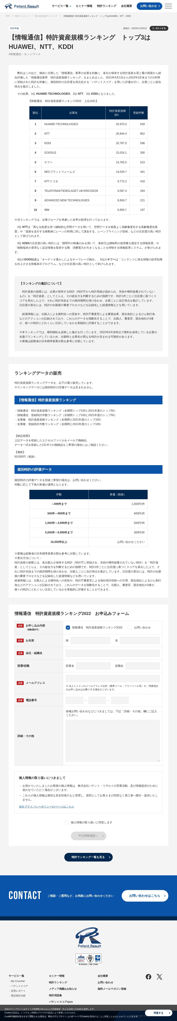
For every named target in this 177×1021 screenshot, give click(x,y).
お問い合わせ (148, 5)
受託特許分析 (18, 995)
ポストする (160, 28)
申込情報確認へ (88, 835)
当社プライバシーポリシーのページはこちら (46, 806)
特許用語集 (55, 995)
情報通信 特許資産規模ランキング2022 (94, 627)
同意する (158, 1012)
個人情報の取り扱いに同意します (88, 822)
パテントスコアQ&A (61, 1001)
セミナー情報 (84, 5)
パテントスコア (19, 986)
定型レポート (18, 990)
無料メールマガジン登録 (112, 988)
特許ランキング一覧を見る (88, 857)
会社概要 (126, 5)
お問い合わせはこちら (144, 895)
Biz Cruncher (18, 981)
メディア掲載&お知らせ (63, 988)
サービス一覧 (60, 5)
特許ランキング (106, 5)
